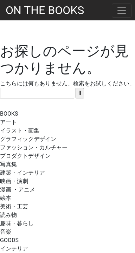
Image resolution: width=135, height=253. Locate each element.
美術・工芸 (14, 206)
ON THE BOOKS (45, 10)
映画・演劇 (14, 181)
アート (8, 122)
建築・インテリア (22, 172)
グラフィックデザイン (28, 139)
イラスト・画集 (19, 130)
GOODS (9, 240)
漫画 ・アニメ (17, 189)
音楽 (5, 231)
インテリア (14, 248)
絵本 (5, 198)
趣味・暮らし (17, 223)
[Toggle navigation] (121, 11)
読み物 (8, 215)
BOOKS (9, 113)
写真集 (8, 164)
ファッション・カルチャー (34, 147)
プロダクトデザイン (25, 156)
